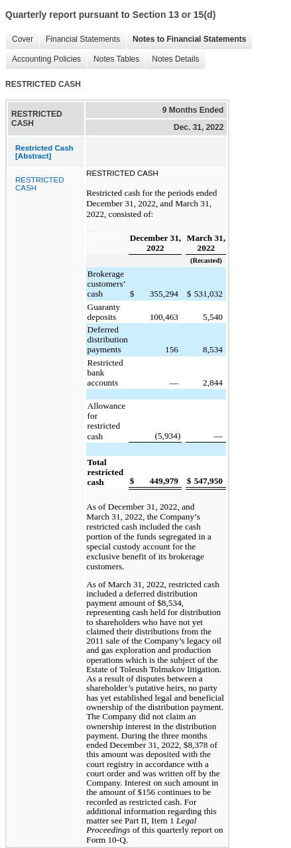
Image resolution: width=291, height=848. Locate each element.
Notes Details (172, 59)
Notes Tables (113, 59)
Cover (19, 39)
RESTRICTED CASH (39, 184)
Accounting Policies (43, 59)
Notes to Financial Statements (186, 39)
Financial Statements (79, 39)
